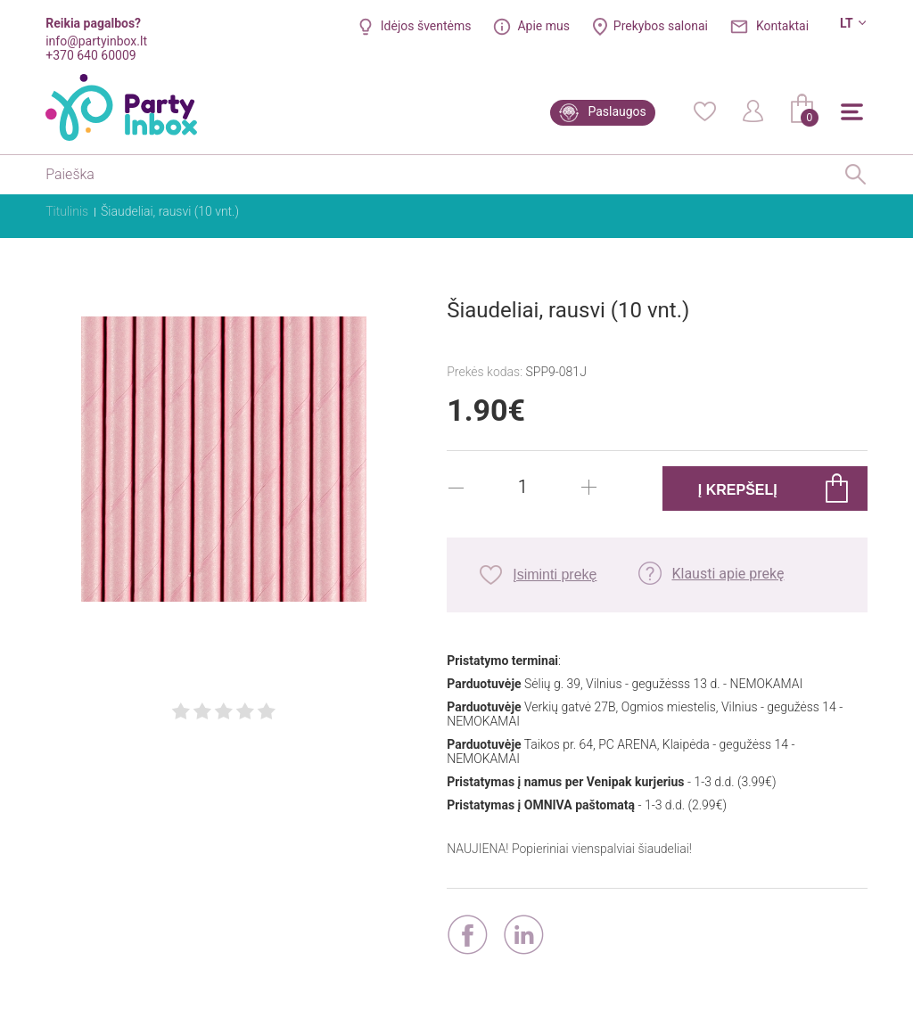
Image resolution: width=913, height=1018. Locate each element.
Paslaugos (617, 111)
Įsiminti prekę (554, 574)
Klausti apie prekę (727, 573)
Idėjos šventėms (426, 26)
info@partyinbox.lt (96, 41)
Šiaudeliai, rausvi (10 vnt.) (170, 211)
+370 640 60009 (90, 55)
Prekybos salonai (660, 26)
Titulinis (66, 211)
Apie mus (543, 26)
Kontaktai (782, 26)
